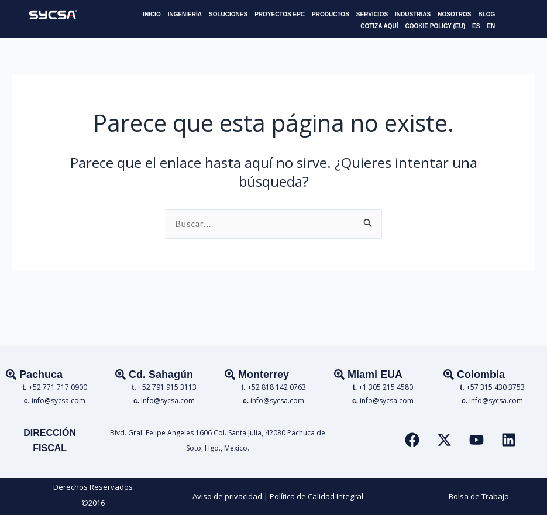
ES (476, 26)
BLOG (486, 14)
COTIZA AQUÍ (379, 26)
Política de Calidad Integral (316, 496)
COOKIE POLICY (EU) (435, 26)
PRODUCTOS (330, 14)
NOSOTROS (454, 14)
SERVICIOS (372, 14)
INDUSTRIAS (413, 14)
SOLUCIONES (228, 14)
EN (491, 26)
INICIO (152, 14)
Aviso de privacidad (227, 496)
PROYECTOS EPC (279, 14)
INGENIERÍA (185, 14)
